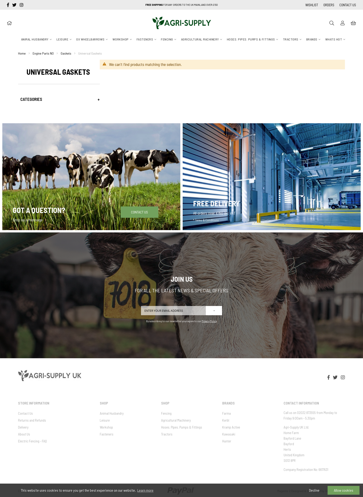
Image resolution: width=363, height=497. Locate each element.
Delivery (23, 427)
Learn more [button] (145, 490)
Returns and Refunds (32, 420)
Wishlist (311, 5)
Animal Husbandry (112, 413)
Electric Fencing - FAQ (32, 441)
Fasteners (106, 434)
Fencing (166, 413)
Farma (226, 413)
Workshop (106, 427)
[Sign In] (343, 23)
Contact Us (347, 5)
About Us (24, 434)
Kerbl (225, 420)
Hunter (226, 441)
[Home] (9, 23)
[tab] (59, 99)
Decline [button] (314, 490)
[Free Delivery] (272, 176)
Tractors (166, 434)
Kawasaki (228, 434)
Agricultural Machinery (176, 420)
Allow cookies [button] (343, 490)
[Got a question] (91, 176)
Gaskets (66, 53)
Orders (328, 5)
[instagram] (21, 4)
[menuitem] (34, 39)
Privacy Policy (209, 321)
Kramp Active (231, 427)
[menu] (181, 39)
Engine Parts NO (43, 53)
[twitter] (14, 4)
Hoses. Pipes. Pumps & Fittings (181, 427)
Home (22, 53)
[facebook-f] (8, 4)
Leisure (105, 420)
